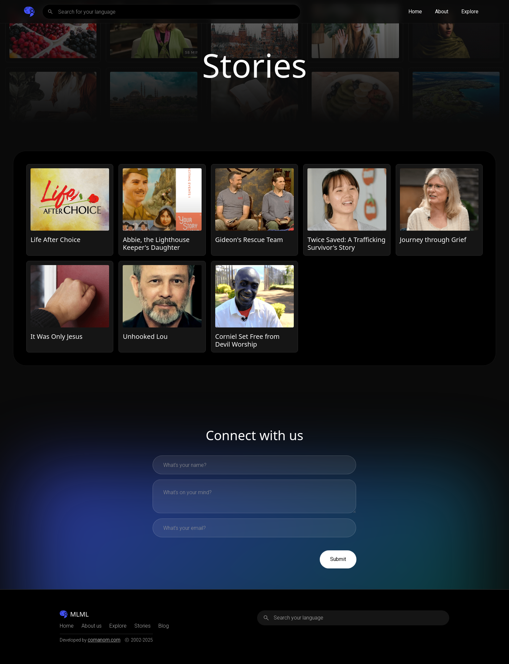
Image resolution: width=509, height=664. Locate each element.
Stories (142, 626)
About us (91, 626)
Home (415, 11)
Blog (163, 626)
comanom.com (104, 640)
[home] (29, 11)
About (441, 11)
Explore (469, 11)
